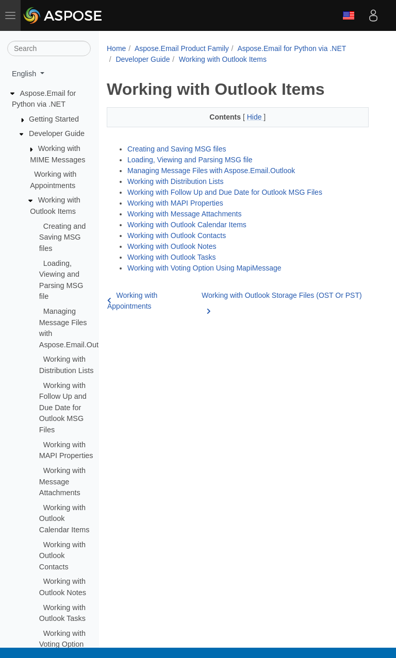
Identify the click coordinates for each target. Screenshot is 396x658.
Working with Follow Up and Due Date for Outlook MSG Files (63, 407)
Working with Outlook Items (223, 59)
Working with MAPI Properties (175, 203)
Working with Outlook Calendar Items (64, 518)
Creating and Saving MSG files (62, 237)
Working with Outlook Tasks (171, 257)
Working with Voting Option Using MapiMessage (204, 268)
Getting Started (54, 119)
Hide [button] (255, 117)
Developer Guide (57, 133)
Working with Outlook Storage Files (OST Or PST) (282, 301)
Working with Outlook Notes (171, 246)
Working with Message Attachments (62, 481)
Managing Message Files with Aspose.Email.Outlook (211, 170)
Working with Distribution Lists (175, 181)
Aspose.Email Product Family (182, 48)
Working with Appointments (132, 300)
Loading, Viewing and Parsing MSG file (190, 160)
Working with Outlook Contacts (62, 556)
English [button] (25, 74)
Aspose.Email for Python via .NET (291, 48)
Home (116, 48)
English (348, 15)
